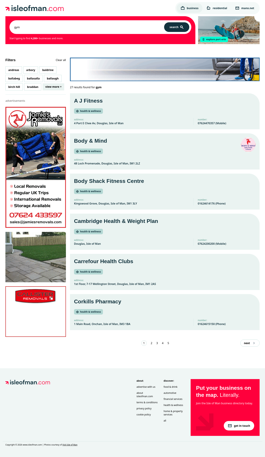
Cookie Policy (144, 414)
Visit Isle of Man (69, 444)
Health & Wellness (173, 405)
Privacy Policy (144, 408)
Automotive (170, 392)
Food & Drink (170, 386)
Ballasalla (33, 78)
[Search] (176, 27)
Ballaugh (53, 78)
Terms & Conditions (147, 402)
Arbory (30, 70)
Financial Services (173, 399)
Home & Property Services (173, 413)
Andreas (13, 70)
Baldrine (47, 70)
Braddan (32, 87)
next (250, 343)
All (165, 420)
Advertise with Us (146, 386)
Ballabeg (14, 78)
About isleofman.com (145, 394)
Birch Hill (14, 87)
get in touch (239, 426)
